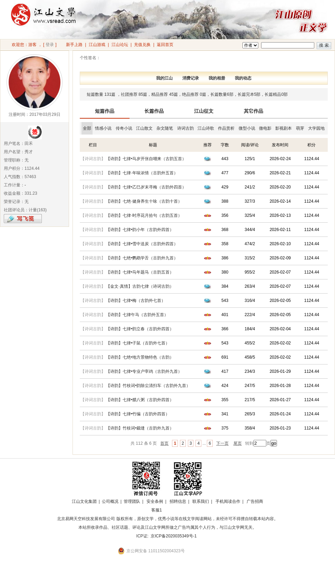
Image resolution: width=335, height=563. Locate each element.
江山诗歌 (206, 128)
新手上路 (74, 44)
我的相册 (217, 78)
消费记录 (190, 78)
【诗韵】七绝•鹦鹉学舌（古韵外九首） (142, 258)
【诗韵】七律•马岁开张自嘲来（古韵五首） (146, 158)
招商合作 (175, 510)
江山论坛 (120, 44)
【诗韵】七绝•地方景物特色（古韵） (140, 357)
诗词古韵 (185, 128)
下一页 (222, 443)
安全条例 (154, 501)
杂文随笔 (164, 128)
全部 (87, 128)
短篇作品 (104, 111)
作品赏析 (226, 128)
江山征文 (203, 111)
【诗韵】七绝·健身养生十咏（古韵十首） (144, 201)
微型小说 (247, 128)
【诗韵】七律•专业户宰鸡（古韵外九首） (144, 371)
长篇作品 (154, 111)
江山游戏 (97, 44)
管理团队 (132, 501)
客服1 (156, 510)
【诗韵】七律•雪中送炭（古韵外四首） (142, 243)
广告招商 (255, 501)
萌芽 (300, 128)
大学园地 (316, 128)
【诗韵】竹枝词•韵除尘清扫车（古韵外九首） (148, 385)
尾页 (237, 443)
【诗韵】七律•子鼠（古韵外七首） (138, 343)
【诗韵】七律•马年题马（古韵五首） (140, 272)
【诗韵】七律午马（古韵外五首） (137, 314)
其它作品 (253, 111)
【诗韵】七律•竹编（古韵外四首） (138, 414)
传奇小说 (124, 128)
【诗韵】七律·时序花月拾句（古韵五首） (144, 215)
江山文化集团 (84, 501)
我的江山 (164, 78)
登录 (50, 44)
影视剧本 (283, 128)
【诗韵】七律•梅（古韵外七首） (135, 300)
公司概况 (110, 501)
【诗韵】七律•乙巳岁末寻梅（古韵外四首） (146, 187)
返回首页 (165, 44)
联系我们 (200, 501)
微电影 (265, 128)
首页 (164, 443)
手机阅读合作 (228, 501)
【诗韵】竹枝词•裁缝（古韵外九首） (140, 428)
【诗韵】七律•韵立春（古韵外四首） (140, 328)
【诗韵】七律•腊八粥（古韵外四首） (140, 399)
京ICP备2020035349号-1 (174, 536)
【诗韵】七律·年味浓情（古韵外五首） (142, 172)
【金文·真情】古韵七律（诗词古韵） (139, 286)
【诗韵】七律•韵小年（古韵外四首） (140, 229)
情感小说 (103, 128)
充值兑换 (142, 44)
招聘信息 (178, 501)
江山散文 (144, 128)
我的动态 (243, 78)
